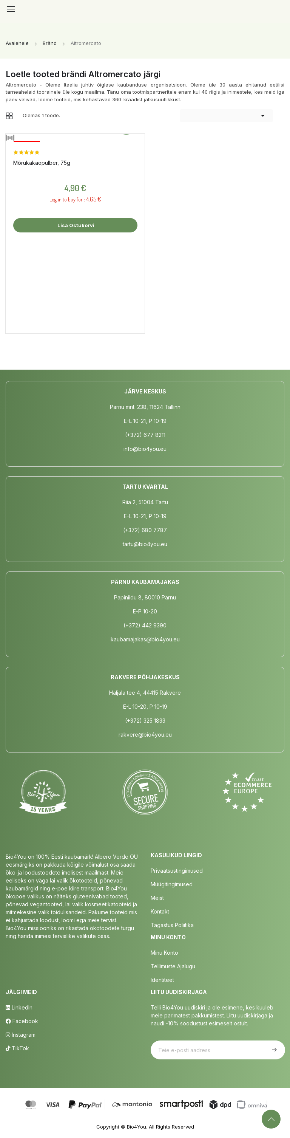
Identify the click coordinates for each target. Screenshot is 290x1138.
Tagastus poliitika (172, 925)
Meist (157, 898)
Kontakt (160, 911)
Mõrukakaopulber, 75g (41, 162)
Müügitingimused (172, 884)
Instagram (20, 1034)
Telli (273, 1049)
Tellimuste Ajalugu (173, 966)
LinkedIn (19, 1007)
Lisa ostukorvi (75, 225)
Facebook (22, 1021)
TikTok (17, 1048)
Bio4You (136, 1127)
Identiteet (162, 980)
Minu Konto (164, 952)
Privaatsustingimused (177, 870)
